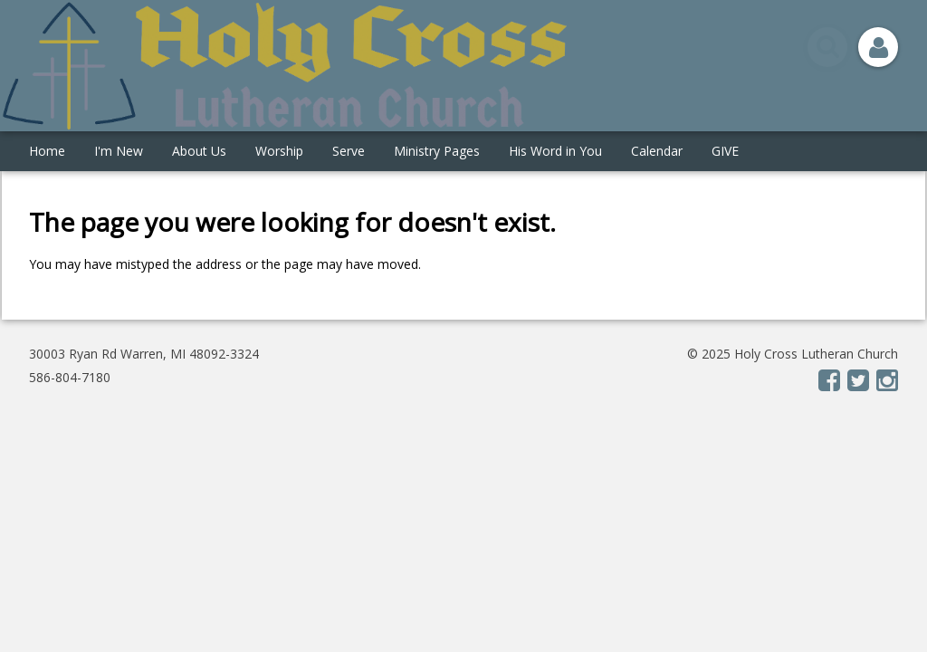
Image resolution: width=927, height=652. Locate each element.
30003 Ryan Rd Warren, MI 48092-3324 (144, 353)
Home (47, 150)
